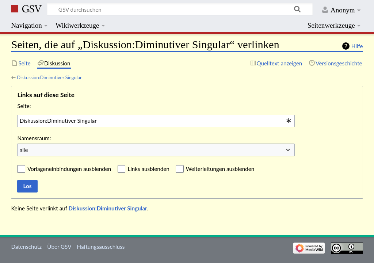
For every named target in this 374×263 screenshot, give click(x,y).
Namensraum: (34, 138)
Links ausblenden (148, 168)
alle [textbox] (24, 149)
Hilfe (357, 46)
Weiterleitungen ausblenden (220, 168)
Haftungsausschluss (101, 246)
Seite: (24, 106)
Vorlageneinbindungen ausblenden (69, 168)
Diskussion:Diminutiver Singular (49, 77)
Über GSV (59, 246)
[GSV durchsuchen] (180, 9)
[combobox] (156, 121)
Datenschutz (26, 246)
